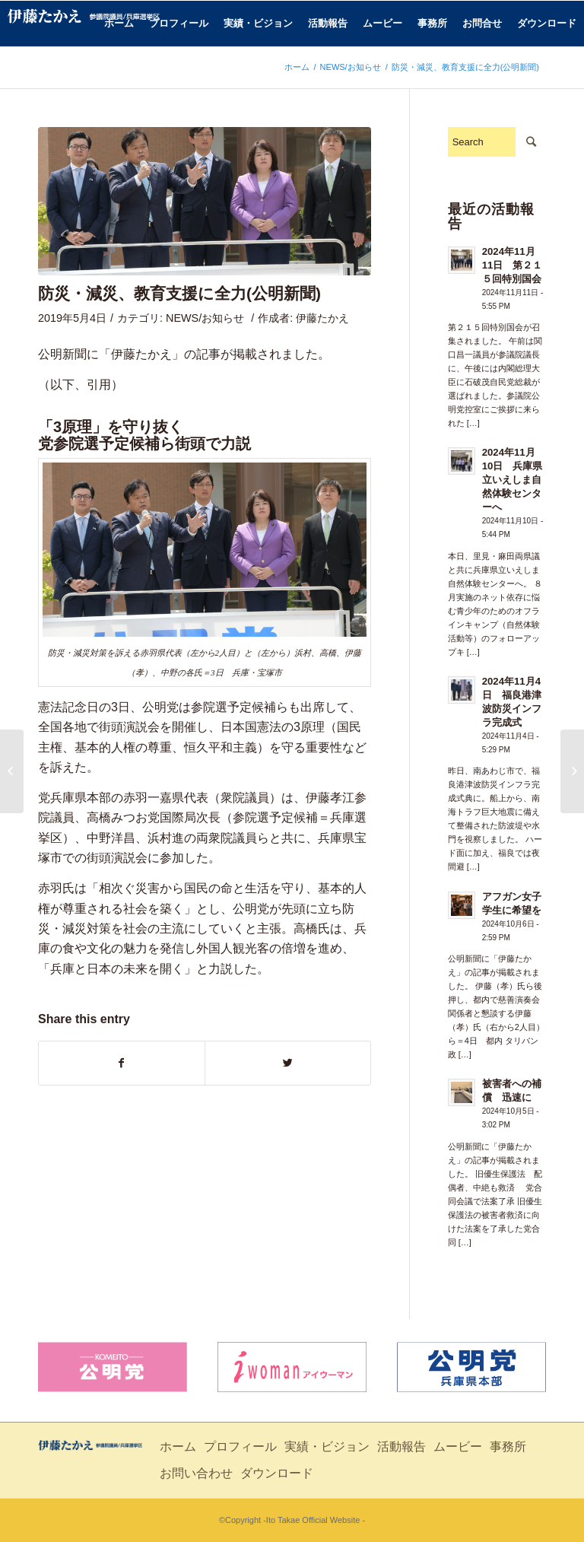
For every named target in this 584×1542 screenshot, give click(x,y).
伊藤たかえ (322, 318)
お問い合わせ (196, 1473)
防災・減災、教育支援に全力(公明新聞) (179, 293)
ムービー (457, 1446)
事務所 (508, 1446)
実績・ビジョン (327, 1446)
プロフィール (240, 1446)
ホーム (296, 67)
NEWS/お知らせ (350, 67)
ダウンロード (276, 1473)
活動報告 (401, 1446)
